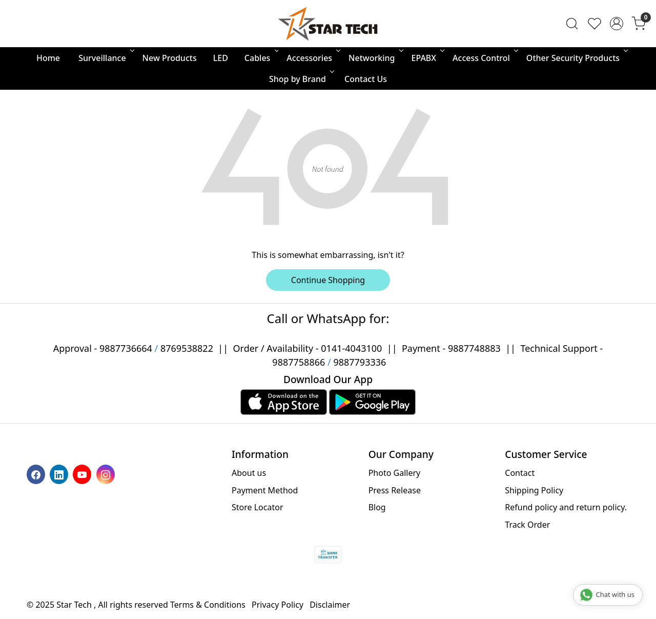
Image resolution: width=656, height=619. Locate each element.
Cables (260, 58)
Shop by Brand (301, 79)
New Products (169, 58)
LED (220, 58)
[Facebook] (37, 474)
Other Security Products (576, 58)
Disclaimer (330, 604)
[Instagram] (106, 474)
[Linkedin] (60, 474)
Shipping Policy (534, 490)
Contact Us (365, 79)
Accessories (312, 58)
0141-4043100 (351, 348)
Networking (374, 58)
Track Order (527, 524)
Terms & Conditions (207, 604)
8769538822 (186, 348)
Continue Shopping (328, 280)
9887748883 (474, 348)
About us (249, 472)
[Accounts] (616, 23)
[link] (572, 23)
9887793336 (359, 362)
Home (48, 58)
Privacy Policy (277, 604)
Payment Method (265, 490)
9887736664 (125, 348)
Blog (377, 507)
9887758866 (298, 362)
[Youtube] (83, 474)
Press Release (394, 490)
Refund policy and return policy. (566, 507)
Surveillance (105, 58)
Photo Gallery (394, 472)
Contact (520, 472)
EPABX (427, 58)
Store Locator (257, 507)
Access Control (485, 58)
